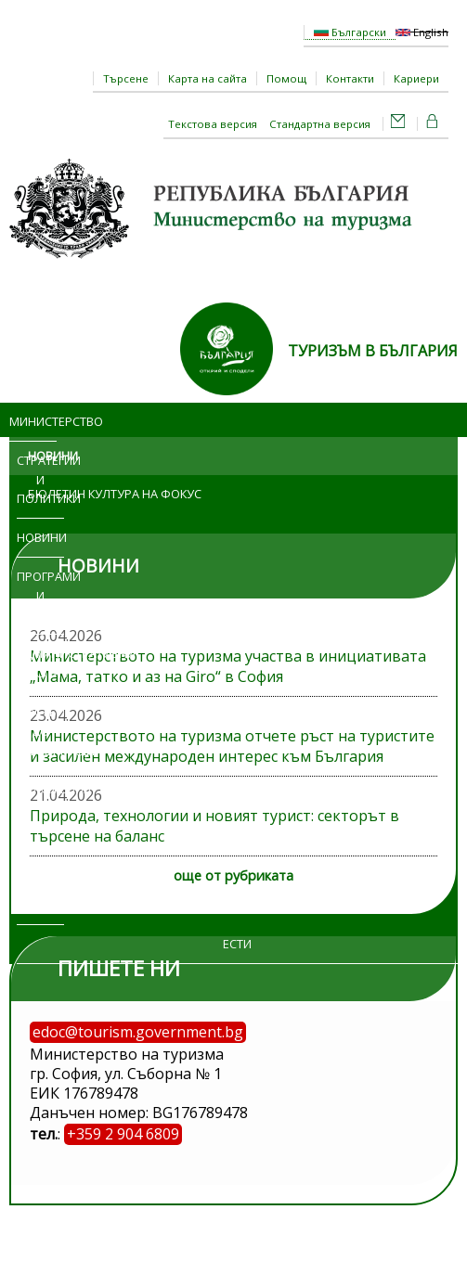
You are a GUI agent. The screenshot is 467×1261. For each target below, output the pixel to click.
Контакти (350, 78)
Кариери (416, 78)
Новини (40, 537)
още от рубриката (233, 875)
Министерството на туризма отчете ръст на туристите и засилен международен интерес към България (232, 746)
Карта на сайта (207, 78)
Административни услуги (50, 663)
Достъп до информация (40, 731)
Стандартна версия (319, 124)
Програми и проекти (40, 596)
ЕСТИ (237, 943)
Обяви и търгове (35, 847)
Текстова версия (212, 124)
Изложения (40, 788)
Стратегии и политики (40, 480)
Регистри (40, 905)
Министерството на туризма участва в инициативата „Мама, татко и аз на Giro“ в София (228, 666)
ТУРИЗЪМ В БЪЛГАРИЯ (373, 351)
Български (350, 32)
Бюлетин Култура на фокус (114, 493)
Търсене (126, 78)
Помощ (286, 78)
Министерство (33, 421)
